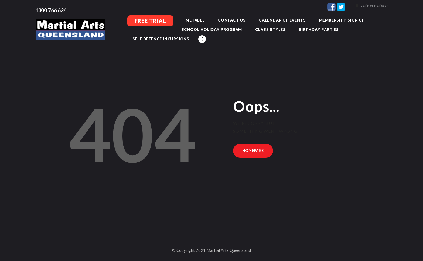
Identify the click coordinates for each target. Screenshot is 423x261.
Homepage (253, 150)
